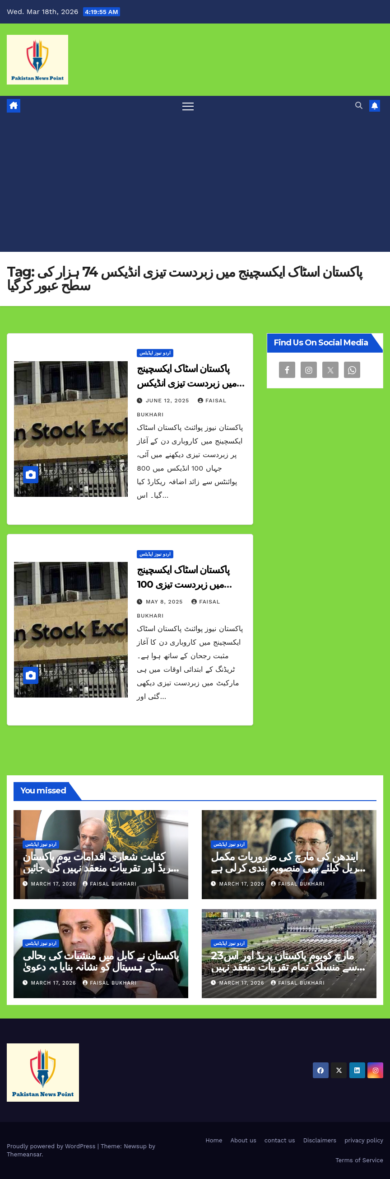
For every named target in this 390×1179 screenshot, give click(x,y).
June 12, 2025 (168, 400)
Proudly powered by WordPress (52, 1146)
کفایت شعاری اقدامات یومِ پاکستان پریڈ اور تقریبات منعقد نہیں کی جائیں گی (98, 868)
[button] (358, 105)
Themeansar (24, 1154)
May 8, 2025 (165, 602)
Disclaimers (319, 1140)
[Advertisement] (195, 184)
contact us (280, 1140)
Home (213, 1140)
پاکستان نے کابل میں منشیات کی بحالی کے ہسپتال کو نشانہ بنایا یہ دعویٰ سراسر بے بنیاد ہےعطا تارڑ (101, 967)
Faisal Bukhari (109, 884)
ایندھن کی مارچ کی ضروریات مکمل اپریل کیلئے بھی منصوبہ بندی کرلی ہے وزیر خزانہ (286, 868)
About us (243, 1140)
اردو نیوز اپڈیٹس (155, 352)
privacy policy (363, 1140)
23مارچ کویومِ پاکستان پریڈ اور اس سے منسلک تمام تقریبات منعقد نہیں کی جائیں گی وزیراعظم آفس (284, 967)
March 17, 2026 (55, 884)
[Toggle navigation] (188, 106)
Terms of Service (359, 1160)
